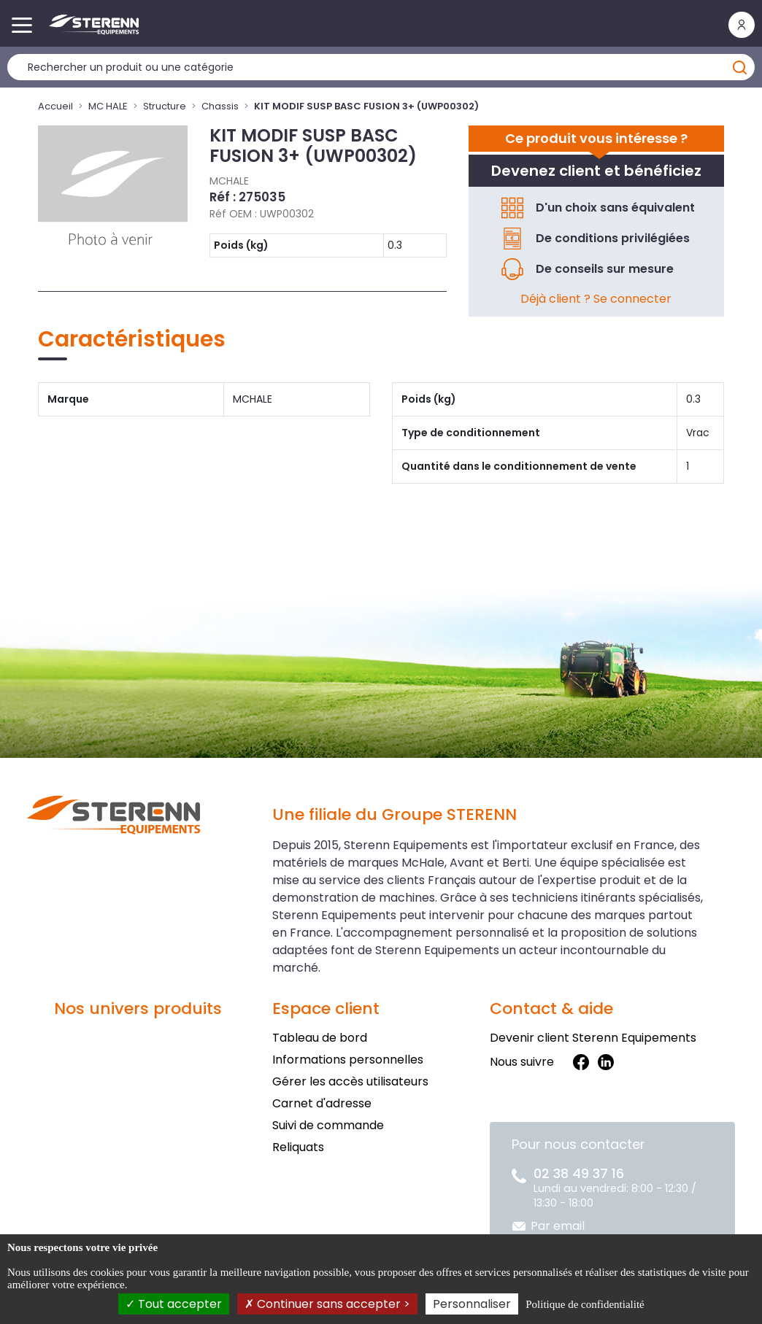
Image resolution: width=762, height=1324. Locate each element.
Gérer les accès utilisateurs (350, 1081)
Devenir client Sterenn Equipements (593, 1037)
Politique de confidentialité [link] (585, 1304)
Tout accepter (174, 1304)
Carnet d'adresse (322, 1103)
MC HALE (108, 106)
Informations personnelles (347, 1059)
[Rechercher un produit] (381, 67)
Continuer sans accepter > (327, 1304)
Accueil (55, 106)
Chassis (220, 106)
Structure (164, 106)
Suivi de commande (328, 1125)
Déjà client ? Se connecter (595, 298)
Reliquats (298, 1147)
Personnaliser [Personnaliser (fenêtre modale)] (472, 1304)
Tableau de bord (319, 1037)
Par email (558, 1225)
